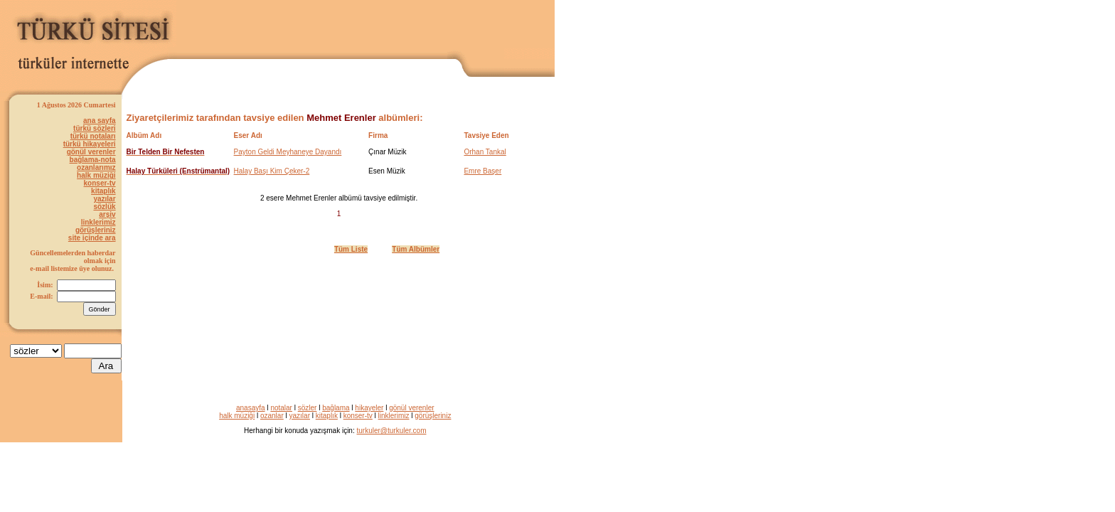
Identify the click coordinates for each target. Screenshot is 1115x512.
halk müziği (96, 175)
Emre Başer (482, 171)
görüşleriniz (95, 230)
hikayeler (369, 408)
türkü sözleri (94, 128)
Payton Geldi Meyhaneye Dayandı (288, 152)
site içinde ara (92, 238)
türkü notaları (93, 136)
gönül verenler (91, 152)
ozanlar (272, 416)
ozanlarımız (96, 167)
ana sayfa (99, 120)
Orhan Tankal (485, 152)
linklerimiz (98, 222)
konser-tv (100, 183)
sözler (307, 408)
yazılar (104, 199)
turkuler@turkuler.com (392, 430)
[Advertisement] (388, 26)
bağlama (335, 408)
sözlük (104, 206)
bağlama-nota (93, 160)
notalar (281, 408)
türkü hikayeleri (89, 144)
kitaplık (103, 191)
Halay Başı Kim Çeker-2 (272, 171)
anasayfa (250, 408)
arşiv (107, 214)
